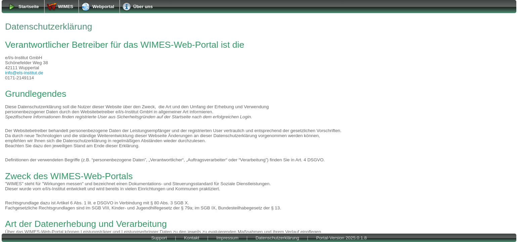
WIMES (65, 6)
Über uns (143, 6)
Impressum (227, 237)
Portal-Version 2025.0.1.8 (341, 237)
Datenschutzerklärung (277, 237)
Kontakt (191, 237)
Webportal (103, 6)
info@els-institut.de (24, 72)
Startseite (28, 6)
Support (159, 237)
